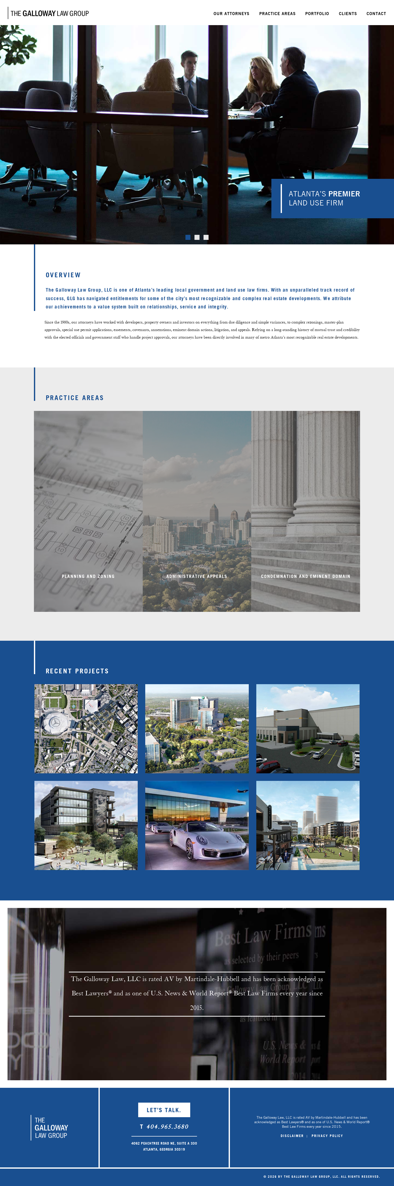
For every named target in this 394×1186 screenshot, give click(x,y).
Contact (376, 13)
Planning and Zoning (88, 584)
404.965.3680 (167, 1127)
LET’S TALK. (164, 1109)
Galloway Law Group (48, 13)
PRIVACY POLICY (327, 1136)
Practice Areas (277, 13)
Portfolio (317, 13)
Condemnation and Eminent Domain (306, 584)
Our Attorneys (232, 13)
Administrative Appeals (196, 584)
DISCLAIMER (292, 1136)
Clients (348, 13)
